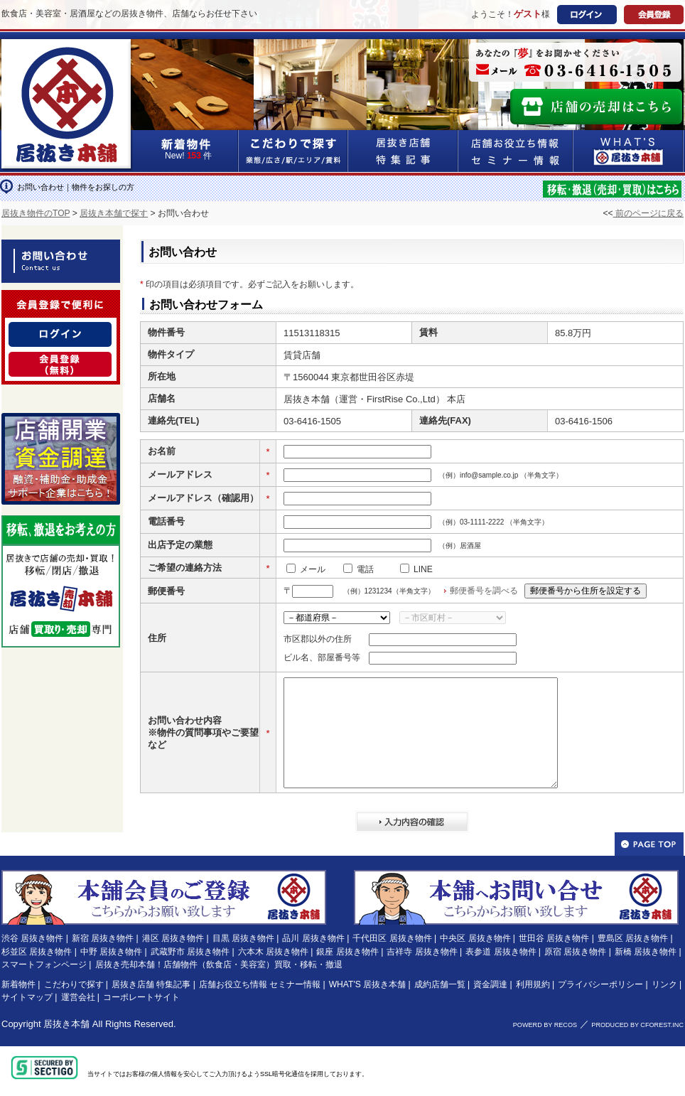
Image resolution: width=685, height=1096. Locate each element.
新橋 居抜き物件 (645, 952)
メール (312, 569)
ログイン (587, 14)
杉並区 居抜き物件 (36, 952)
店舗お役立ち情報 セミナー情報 (259, 984)
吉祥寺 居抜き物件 (422, 952)
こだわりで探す (293, 151)
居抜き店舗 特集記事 (151, 984)
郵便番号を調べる (484, 591)
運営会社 (78, 997)
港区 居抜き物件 (173, 938)
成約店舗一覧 (439, 984)
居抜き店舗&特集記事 (403, 151)
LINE (423, 569)
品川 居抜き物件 (313, 938)
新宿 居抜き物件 (103, 938)
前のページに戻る (648, 213)
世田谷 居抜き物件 (554, 938)
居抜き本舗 (66, 1024)
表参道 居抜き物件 (500, 952)
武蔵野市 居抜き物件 (190, 952)
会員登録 (654, 14)
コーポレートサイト (141, 997)
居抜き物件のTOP (35, 213)
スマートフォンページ (44, 964)
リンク (664, 984)
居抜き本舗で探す (114, 213)
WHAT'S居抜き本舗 (628, 151)
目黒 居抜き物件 (243, 938)
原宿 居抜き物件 (575, 952)
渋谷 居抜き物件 (32, 938)
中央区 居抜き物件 (475, 938)
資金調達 (490, 984)
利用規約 (533, 984)
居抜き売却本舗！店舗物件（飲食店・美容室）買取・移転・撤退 (218, 964)
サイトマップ (27, 997)
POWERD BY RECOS (545, 1024)
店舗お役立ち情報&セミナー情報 (515, 151)
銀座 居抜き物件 (347, 952)
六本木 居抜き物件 (273, 952)
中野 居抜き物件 (111, 952)
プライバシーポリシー (600, 984)
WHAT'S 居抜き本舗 (367, 984)
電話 (365, 569)
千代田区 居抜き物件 (391, 938)
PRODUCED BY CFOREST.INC (637, 1024)
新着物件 (18, 984)
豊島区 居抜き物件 (633, 938)
